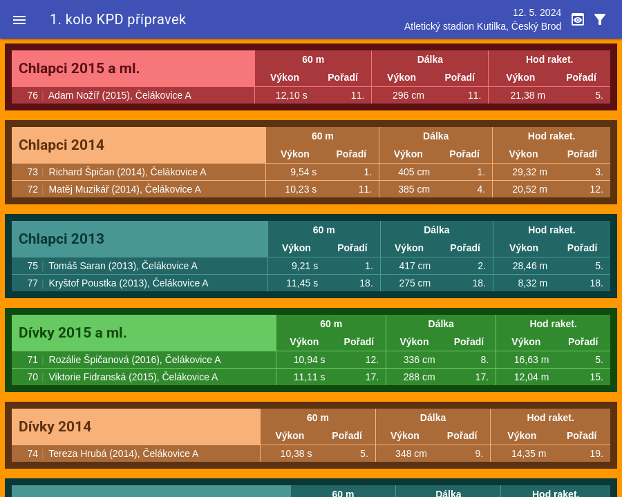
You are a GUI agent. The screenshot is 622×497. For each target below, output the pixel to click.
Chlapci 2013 (61, 239)
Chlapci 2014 (61, 145)
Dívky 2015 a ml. (73, 332)
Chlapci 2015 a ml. (79, 68)
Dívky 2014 (55, 426)
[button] (19, 19)
